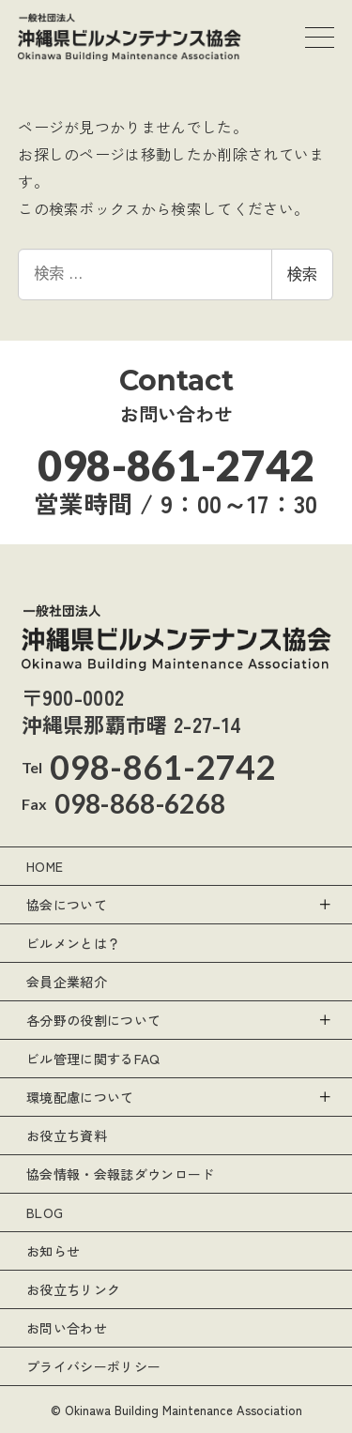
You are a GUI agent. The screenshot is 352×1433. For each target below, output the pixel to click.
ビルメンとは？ (73, 943)
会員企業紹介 (66, 981)
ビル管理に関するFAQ (93, 1058)
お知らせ (53, 1251)
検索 (302, 274)
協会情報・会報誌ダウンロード (120, 1174)
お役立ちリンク (73, 1289)
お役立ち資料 (66, 1135)
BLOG (44, 1212)
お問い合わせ (66, 1328)
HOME (44, 866)
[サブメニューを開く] (323, 904)
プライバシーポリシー (93, 1366)
